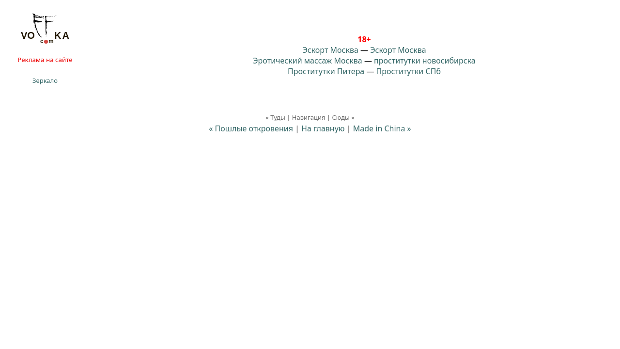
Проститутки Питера (326, 71)
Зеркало (45, 80)
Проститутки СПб (408, 71)
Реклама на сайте (44, 59)
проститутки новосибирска (425, 60)
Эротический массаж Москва (307, 60)
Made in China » (382, 128)
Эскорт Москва (330, 50)
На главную (323, 128)
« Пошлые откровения (251, 128)
